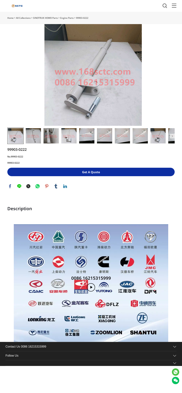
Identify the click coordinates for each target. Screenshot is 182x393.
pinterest (47, 195)
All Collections (23, 17)
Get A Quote (91, 181)
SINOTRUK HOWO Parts (45, 17)
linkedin (65, 195)
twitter (28, 195)
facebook (10, 195)
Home (10, 17)
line (19, 195)
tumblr (56, 195)
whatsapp (37, 195)
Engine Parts (67, 17)
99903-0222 (82, 17)
